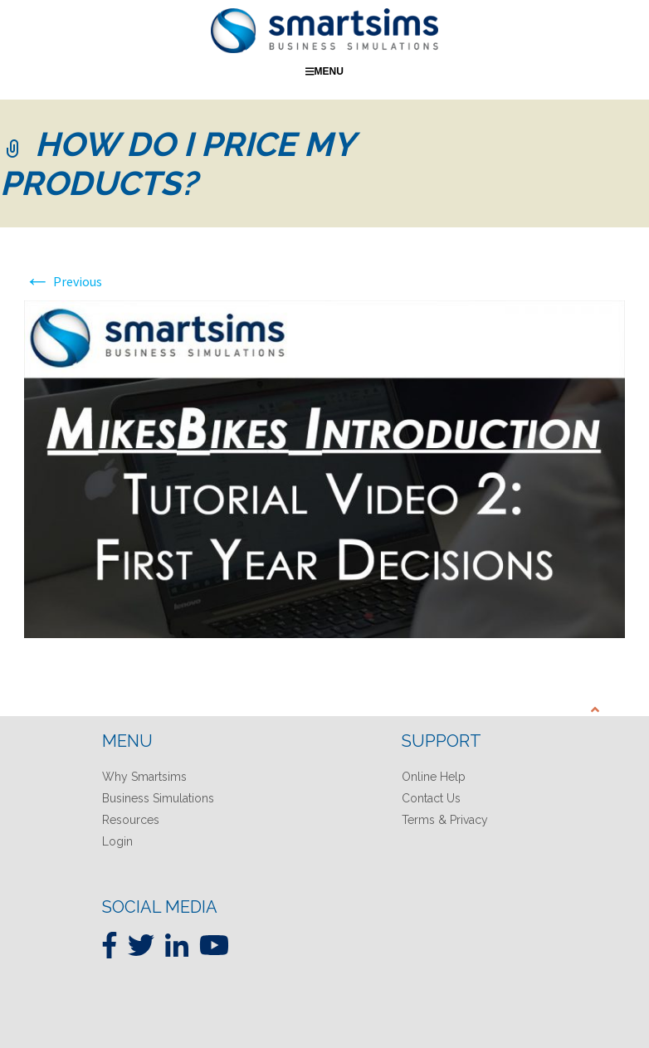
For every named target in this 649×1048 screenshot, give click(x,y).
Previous (63, 281)
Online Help (434, 776)
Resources (130, 819)
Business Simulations (158, 798)
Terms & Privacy (445, 819)
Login (117, 841)
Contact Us (431, 798)
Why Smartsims (144, 776)
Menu (324, 71)
